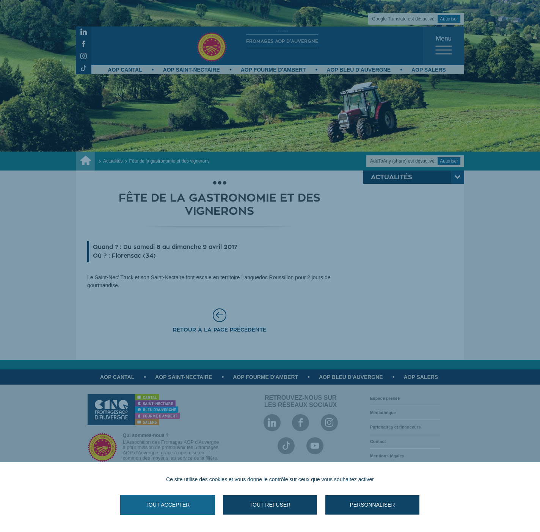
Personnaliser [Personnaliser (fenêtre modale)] (372, 505)
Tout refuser (270, 505)
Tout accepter (168, 505)
